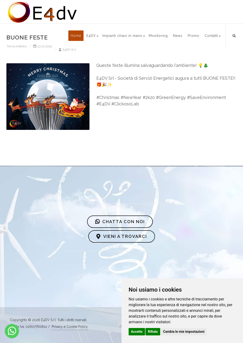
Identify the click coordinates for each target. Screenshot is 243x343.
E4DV (91, 36)
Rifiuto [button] (153, 331)
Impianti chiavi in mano (122, 36)
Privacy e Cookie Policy (70, 326)
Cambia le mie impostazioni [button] (183, 331)
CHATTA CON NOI (120, 221)
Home (76, 36)
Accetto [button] (137, 331)
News (177, 36)
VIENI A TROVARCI (121, 236)
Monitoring (158, 36)
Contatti (211, 36)
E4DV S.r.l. (67, 49)
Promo (193, 36)
